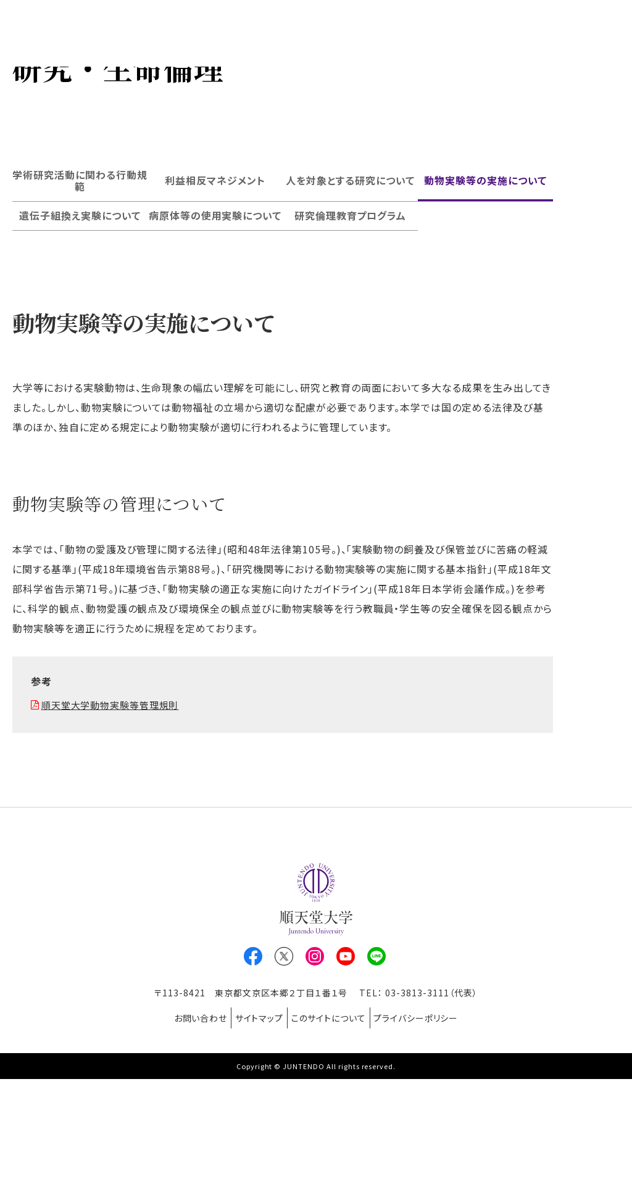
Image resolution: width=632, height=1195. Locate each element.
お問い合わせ (185, 1138)
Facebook (253, 1082)
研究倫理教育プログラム (350, 341)
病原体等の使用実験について (215, 341)
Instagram (315, 1082)
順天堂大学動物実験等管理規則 (115, 830)
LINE (376, 1082)
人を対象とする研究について (350, 306)
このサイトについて (334, 1138)
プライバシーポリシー (431, 1138)
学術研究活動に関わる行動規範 (79, 305)
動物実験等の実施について (485, 306)
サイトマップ (254, 1138)
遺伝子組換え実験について (80, 341)
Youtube (345, 1082)
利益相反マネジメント (215, 306)
